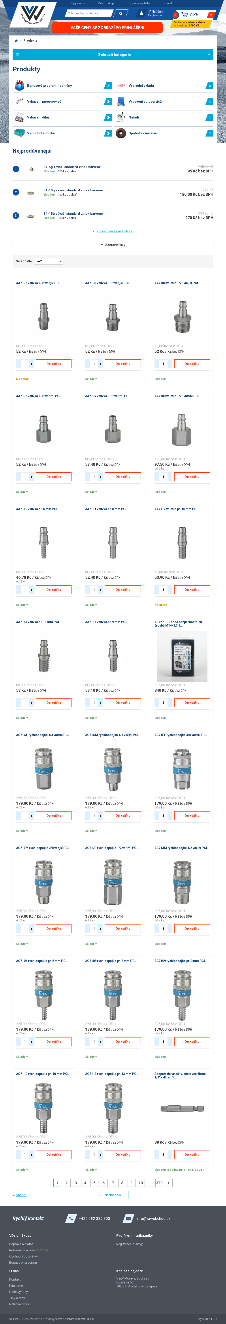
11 (150, 1183)
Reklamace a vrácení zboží (28, 1250)
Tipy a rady (78, 3)
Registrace (155, 15)
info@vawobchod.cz (153, 1218)
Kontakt (169, 3)
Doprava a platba (140, 3)
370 (159, 1183)
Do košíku (54, 364)
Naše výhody (18, 1292)
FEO (214, 1319)
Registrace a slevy (129, 1244)
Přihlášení (156, 12)
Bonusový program (23, 1263)
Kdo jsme (16, 1286)
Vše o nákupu (106, 3)
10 (141, 1183)
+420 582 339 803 (94, 1218)
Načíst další (113, 1195)
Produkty (30, 40)
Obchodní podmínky (23, 1256)
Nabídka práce (19, 1304)
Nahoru (21, 1195)
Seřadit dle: (24, 261)
